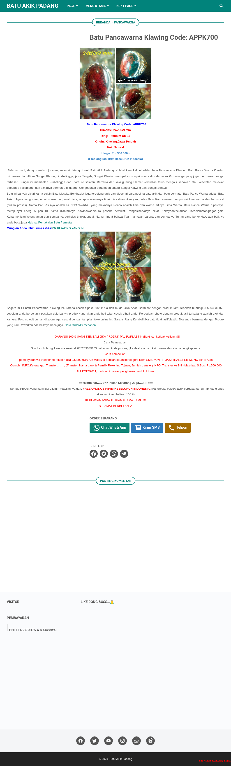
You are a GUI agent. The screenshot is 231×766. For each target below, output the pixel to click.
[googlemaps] (150, 740)
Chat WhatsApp (109, 427)
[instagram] (122, 740)
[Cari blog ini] (221, 6)
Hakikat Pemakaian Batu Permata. (50, 222)
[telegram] (124, 454)
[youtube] (108, 740)
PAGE (71, 6)
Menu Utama (95, 6)
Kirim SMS (147, 427)
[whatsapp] (114, 454)
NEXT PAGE (124, 6)
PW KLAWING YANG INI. (68, 228)
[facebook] (94, 454)
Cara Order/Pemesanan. (81, 325)
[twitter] (104, 454)
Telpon (177, 427)
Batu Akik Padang (32, 5)
